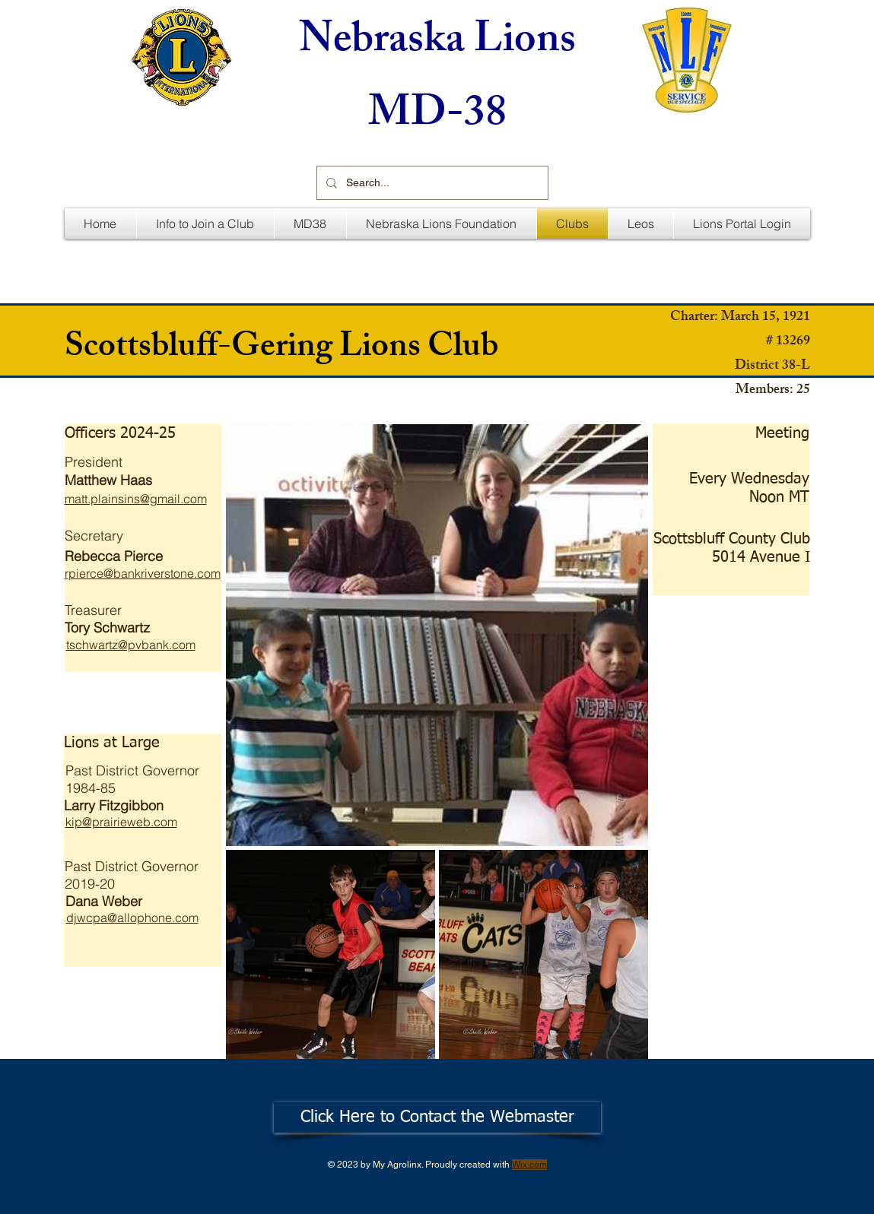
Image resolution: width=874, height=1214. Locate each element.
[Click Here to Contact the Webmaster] (437, 1117)
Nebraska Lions (437, 44)
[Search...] (431, 182)
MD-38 (437, 117)
